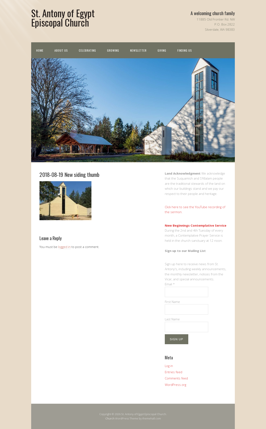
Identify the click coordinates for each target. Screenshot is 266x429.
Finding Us (184, 50)
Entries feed (173, 372)
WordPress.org (175, 385)
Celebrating (87, 50)
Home (39, 50)
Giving (162, 50)
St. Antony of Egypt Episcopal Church (63, 17)
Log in (169, 366)
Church (110, 418)
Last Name (172, 319)
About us (61, 50)
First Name (172, 302)
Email (170, 284)
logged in (64, 247)
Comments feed (176, 378)
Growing (113, 50)
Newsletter (138, 50)
